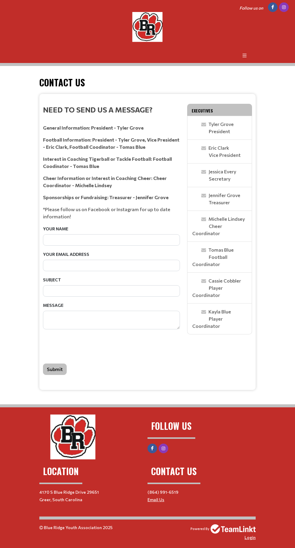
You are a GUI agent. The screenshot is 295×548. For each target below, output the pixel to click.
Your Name (55, 228)
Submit (55, 369)
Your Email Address (66, 254)
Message (53, 305)
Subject (52, 279)
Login (250, 537)
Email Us (156, 499)
